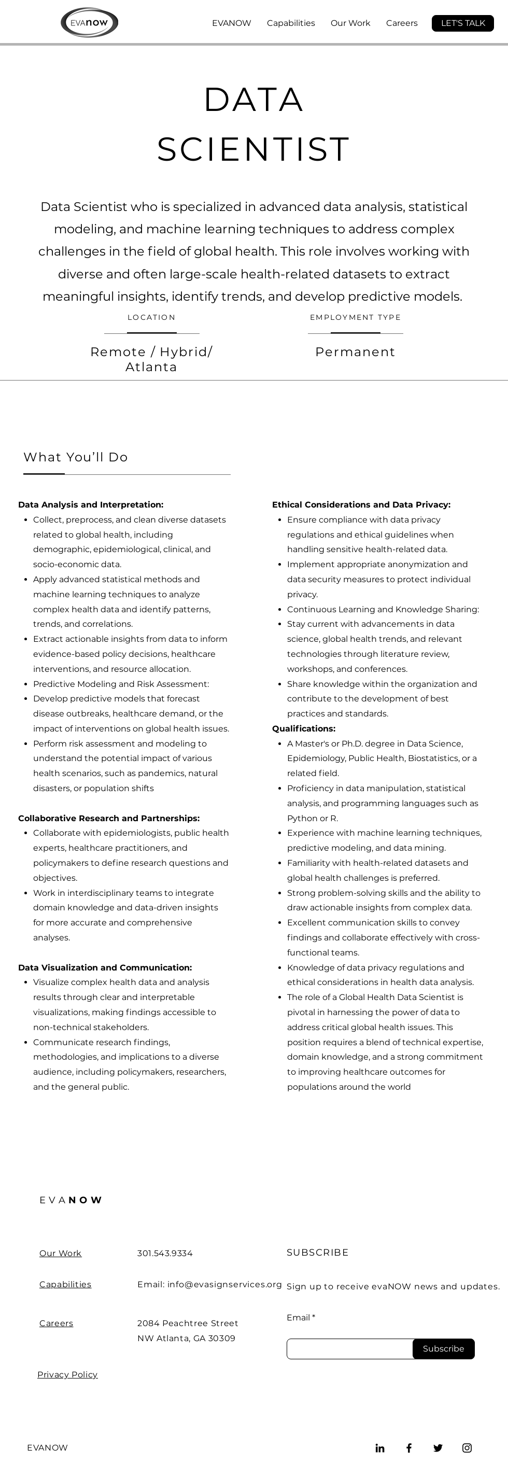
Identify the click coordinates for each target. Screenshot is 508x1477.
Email (298, 1318)
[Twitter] (438, 1448)
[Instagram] (467, 1448)
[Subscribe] (444, 1349)
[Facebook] (409, 1448)
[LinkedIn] (380, 1448)
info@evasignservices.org (225, 1284)
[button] (463, 23)
